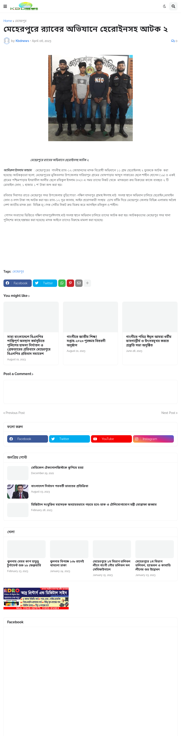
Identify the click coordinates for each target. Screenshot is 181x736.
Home (7, 20)
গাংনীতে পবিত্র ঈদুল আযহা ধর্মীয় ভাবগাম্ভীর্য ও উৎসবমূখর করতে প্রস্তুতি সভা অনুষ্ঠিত (148, 341)
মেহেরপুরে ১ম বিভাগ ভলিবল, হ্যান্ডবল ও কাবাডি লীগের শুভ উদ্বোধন (153, 566)
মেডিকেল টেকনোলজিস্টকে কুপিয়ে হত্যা (57, 468)
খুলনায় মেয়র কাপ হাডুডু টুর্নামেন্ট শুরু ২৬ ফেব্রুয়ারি (24, 564)
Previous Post (15, 413)
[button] (5, 6)
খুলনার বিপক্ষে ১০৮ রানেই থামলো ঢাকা (67, 564)
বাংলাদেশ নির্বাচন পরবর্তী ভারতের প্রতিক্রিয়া (59, 486)
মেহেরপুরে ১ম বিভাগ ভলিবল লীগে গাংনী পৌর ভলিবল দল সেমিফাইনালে (111, 566)
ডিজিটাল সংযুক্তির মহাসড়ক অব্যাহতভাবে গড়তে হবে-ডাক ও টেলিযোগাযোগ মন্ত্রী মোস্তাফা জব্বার (94, 505)
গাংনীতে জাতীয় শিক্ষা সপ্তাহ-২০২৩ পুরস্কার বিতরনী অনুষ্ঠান (86, 341)
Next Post (168, 413)
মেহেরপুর (21, 20)
